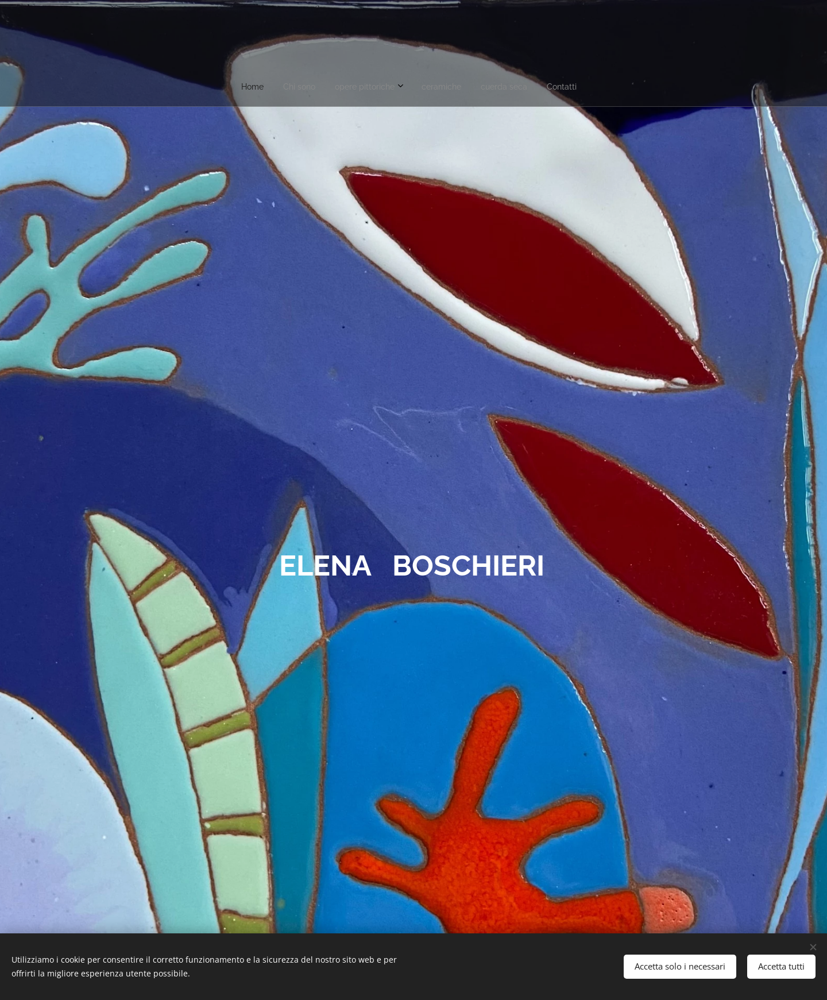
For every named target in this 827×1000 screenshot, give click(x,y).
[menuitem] (361, 86)
